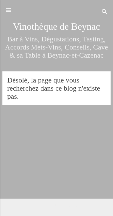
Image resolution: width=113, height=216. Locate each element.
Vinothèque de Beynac (56, 26)
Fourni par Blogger (56, 204)
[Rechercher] (104, 12)
